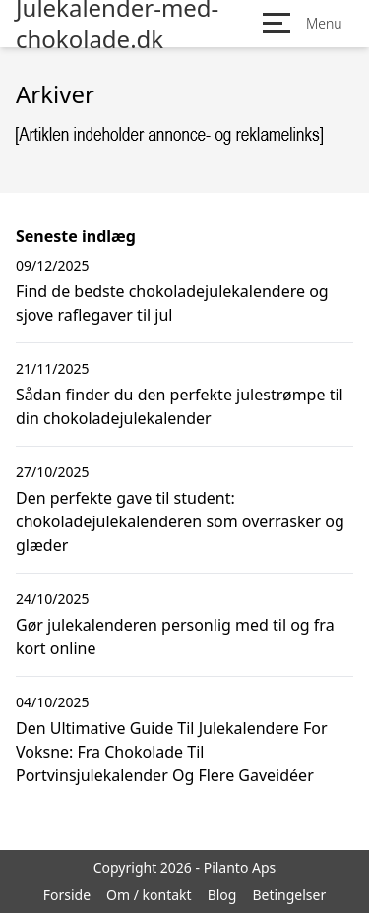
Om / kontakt (149, 894)
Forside (67, 894)
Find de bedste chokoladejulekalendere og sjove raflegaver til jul (172, 303)
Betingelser (289, 894)
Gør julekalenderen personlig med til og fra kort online (175, 636)
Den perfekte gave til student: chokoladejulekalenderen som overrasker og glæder (180, 521)
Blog (222, 894)
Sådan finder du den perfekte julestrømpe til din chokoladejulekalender (179, 406)
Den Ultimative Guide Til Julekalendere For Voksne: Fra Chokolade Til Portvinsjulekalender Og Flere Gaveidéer (172, 751)
